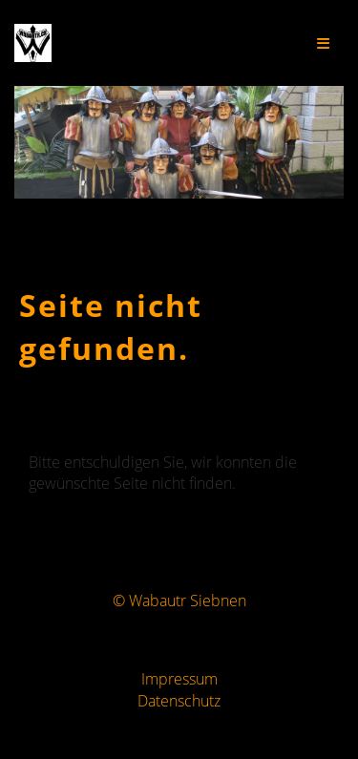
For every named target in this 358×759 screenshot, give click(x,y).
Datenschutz (179, 700)
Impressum (179, 678)
